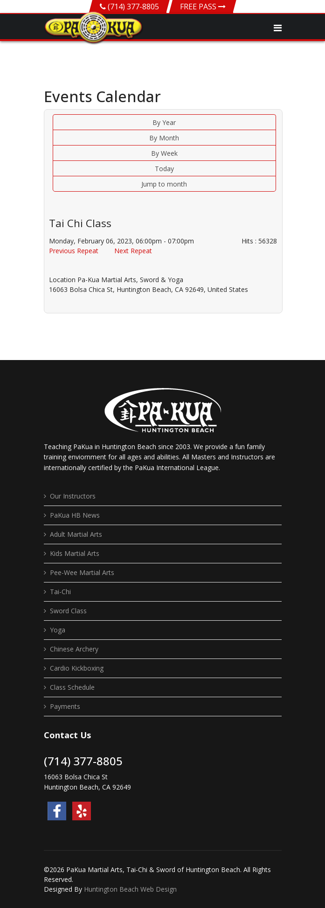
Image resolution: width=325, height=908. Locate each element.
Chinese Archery (74, 649)
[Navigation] (278, 28)
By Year (164, 122)
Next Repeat (133, 250)
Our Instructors (73, 496)
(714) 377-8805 (133, 6)
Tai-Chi (60, 591)
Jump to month (164, 184)
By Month (164, 137)
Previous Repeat (73, 250)
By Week (164, 153)
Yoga (57, 629)
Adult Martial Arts (76, 534)
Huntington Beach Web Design (130, 889)
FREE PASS (203, 6)
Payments (65, 706)
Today (164, 168)
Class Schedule (72, 687)
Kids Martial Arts (74, 553)
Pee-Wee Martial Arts (82, 572)
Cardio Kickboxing (77, 668)
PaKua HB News (75, 515)
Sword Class (68, 610)
